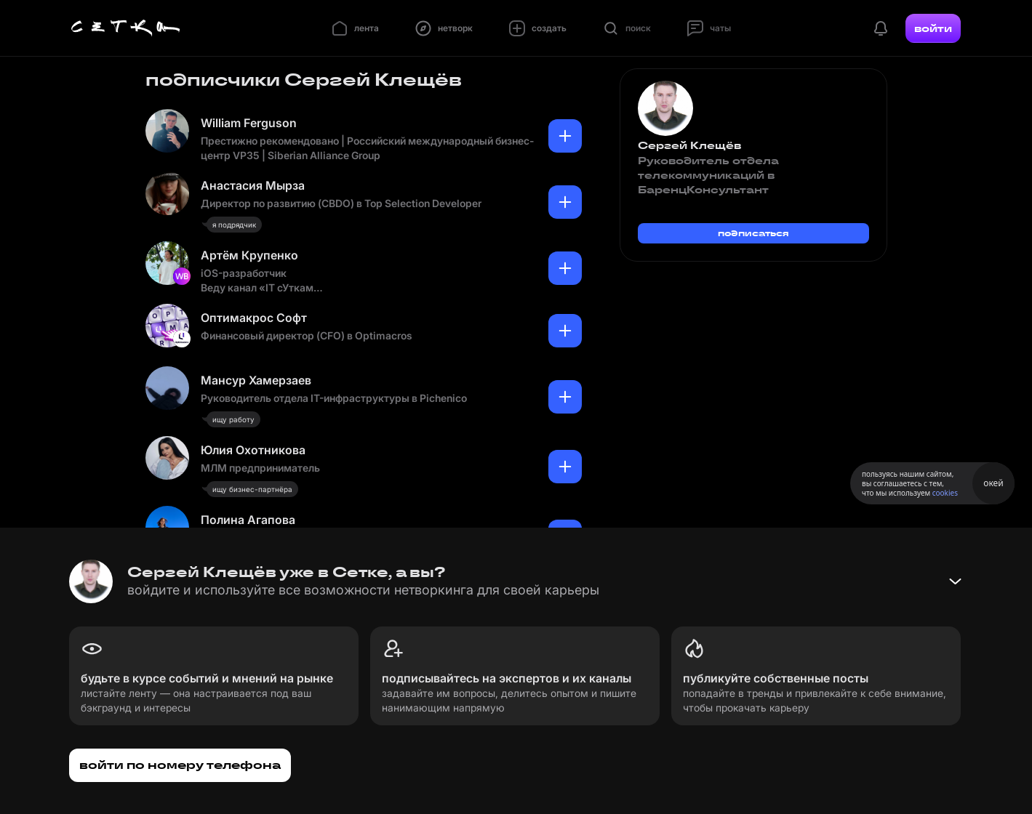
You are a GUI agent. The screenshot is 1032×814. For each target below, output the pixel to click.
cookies (945, 493)
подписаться (753, 233)
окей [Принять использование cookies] (993, 483)
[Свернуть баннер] (955, 581)
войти (933, 28)
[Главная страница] (125, 28)
